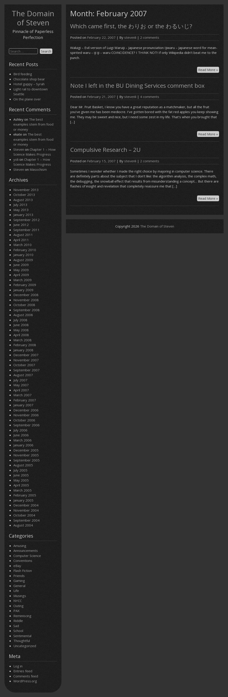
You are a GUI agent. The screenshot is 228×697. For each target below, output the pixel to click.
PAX (16, 610)
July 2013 (20, 204)
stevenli (130, 37)
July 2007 (20, 380)
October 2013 (24, 194)
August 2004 (23, 525)
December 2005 (26, 450)
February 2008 (24, 345)
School (18, 630)
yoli (15, 159)
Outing (18, 606)
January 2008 (23, 350)
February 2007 (24, 400)
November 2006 (26, 415)
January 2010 (23, 254)
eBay (17, 565)
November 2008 (26, 300)
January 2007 (23, 405)
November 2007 (26, 360)
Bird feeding (22, 74)
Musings (19, 595)
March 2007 (22, 395)
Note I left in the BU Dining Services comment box (137, 85)
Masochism (38, 169)
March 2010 (22, 244)
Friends (19, 575)
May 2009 (21, 270)
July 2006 (20, 430)
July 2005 (20, 470)
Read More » (208, 70)
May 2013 (21, 209)
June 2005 (21, 475)
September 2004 (26, 520)
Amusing (19, 545)
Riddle (18, 620)
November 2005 (26, 455)
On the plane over (27, 99)
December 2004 (26, 505)
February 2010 (24, 250)
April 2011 (21, 240)
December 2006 (26, 410)
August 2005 (23, 465)
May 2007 (21, 385)
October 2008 (24, 305)
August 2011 (23, 234)
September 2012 (26, 219)
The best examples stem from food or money (33, 124)
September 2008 (26, 310)
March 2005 (22, 490)
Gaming (19, 580)
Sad (16, 626)
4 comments (149, 96)
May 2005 (21, 480)
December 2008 (26, 295)
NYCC (17, 600)
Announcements (25, 550)
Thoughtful (21, 640)
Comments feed (25, 676)
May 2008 (21, 330)
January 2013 (23, 214)
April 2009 (21, 274)
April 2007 (21, 390)
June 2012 (21, 224)
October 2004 (24, 515)
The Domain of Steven (33, 18)
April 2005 (21, 485)
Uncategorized (24, 646)
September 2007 (26, 370)
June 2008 (21, 325)
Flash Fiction (22, 570)
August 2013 (23, 199)
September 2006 (26, 425)
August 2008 (23, 315)
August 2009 (23, 260)
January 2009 (23, 290)
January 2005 (23, 500)
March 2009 (22, 280)
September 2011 (26, 230)
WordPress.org (25, 681)
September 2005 (26, 460)
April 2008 (21, 335)
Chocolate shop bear (29, 79)
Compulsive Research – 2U (105, 150)
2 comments (149, 37)
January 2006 (23, 445)
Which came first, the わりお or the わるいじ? (131, 26)
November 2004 (26, 510)
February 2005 (24, 495)
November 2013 (26, 189)
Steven (18, 149)
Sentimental (22, 636)
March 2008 (22, 340)
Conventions (22, 560)
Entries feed (22, 671)
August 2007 (23, 375)
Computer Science (27, 555)
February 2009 (24, 284)
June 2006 (21, 435)
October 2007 (24, 365)
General (19, 585)
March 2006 (22, 440)
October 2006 (24, 420)
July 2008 (20, 320)
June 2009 (21, 264)
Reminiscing (22, 616)
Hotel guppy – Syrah (29, 84)
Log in (17, 666)
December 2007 (26, 355)
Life (16, 590)
